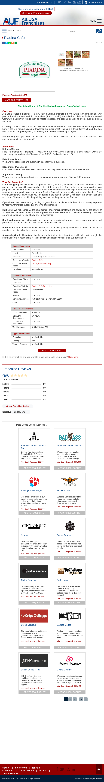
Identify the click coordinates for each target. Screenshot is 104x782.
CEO (14, 302)
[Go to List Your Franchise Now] (36, 13)
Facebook (42, 264)
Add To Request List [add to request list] (17, 100)
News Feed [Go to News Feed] (74, 2)
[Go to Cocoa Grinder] (70, 526)
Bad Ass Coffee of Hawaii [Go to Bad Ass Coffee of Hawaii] (69, 445)
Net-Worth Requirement (18, 317)
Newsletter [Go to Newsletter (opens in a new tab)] (79, 2)
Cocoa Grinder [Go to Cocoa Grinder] (64, 535)
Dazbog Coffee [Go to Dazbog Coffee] (64, 625)
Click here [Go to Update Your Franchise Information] (73, 357)
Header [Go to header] (99, 769)
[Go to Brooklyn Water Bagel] (34, 481)
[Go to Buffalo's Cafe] (70, 481)
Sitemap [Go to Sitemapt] (43, 771)
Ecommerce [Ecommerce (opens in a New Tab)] (87, 779)
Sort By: (6, 412)
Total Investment (19, 327)
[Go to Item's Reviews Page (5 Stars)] (52, 384)
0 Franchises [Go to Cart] (95, 2)
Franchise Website (20, 286)
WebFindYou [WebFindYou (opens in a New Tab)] (97, 779)
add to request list (35, 468)
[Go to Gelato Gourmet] (70, 660)
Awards (15, 295)
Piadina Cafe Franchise (42, 286)
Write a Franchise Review (17, 406)
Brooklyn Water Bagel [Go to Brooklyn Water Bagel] (31, 490)
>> (86, 699)
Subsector (16, 257)
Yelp (49, 264)
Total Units (16, 283)
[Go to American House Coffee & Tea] (34, 436)
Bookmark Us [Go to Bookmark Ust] (11, 773)
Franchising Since (20, 279)
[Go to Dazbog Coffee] (70, 616)
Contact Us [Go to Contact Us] (21, 768)
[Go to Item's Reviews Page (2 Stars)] (52, 395)
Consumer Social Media (19, 265)
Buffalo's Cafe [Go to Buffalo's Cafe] (63, 490)
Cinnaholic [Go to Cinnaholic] (26, 535)
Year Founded (18, 250)
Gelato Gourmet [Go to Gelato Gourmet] (64, 670)
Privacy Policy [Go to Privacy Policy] (26, 771)
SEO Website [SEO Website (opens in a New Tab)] (78, 779)
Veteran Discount (19, 344)
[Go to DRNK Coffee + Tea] (34, 660)
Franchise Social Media (19, 291)
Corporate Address (20, 299)
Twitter (34, 264)
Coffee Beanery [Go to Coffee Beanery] (28, 580)
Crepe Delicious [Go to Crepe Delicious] (28, 625)
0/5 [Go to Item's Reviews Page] (5, 375)
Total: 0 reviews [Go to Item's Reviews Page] (10, 379)
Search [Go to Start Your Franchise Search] (6, 768)
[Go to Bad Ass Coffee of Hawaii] (70, 436)
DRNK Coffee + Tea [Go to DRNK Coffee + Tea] (30, 670)
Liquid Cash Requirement (18, 323)
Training (15, 341)
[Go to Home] (23, 25)
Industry (15, 253)
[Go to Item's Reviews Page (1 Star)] (52, 399)
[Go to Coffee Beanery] (34, 571)
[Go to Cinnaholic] (34, 526)
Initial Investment (19, 312)
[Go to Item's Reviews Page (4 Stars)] (52, 388)
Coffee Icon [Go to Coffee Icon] (62, 580)
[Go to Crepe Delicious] (34, 616)
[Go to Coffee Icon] (70, 571)
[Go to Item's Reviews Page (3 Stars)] (52, 392)
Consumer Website (20, 260)
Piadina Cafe (37, 260)
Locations (16, 269)
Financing (16, 337)
